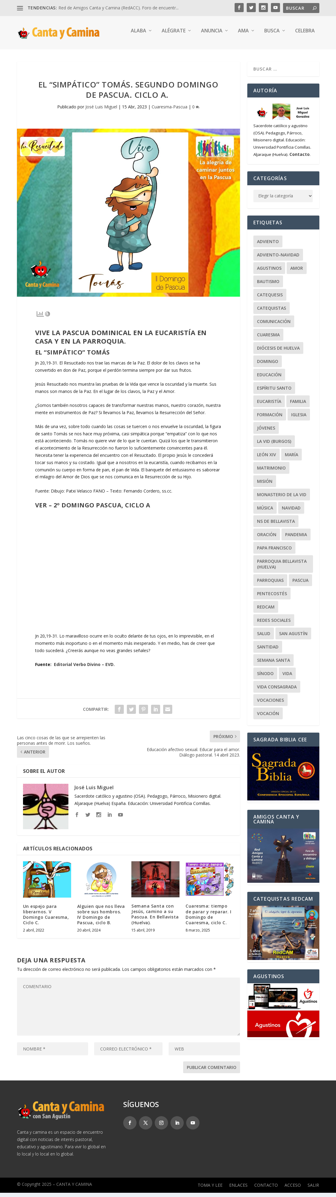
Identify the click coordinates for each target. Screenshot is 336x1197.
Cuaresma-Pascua (169, 111)
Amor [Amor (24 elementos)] (296, 272)
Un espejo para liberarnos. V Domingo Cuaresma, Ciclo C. (46, 919)
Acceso (293, 1189)
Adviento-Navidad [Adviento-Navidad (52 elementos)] (278, 259)
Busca (272, 35)
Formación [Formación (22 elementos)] (269, 419)
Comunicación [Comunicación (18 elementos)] (274, 325)
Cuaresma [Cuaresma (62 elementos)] (268, 339)
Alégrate (174, 35)
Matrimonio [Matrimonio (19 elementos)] (271, 472)
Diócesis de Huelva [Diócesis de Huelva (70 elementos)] (278, 352)
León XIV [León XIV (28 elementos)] (266, 459)
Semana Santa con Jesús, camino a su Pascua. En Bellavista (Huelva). (155, 918)
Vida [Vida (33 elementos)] (287, 678)
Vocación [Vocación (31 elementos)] (268, 718)
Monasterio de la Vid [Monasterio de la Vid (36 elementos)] (281, 499)
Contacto (266, 1189)
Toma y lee (210, 1189)
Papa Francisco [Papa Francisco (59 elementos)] (274, 552)
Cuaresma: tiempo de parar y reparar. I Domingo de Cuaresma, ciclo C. (209, 918)
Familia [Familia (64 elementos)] (298, 405)
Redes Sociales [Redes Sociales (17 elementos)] (274, 624)
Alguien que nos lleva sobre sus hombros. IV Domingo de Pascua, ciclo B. (101, 919)
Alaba (138, 35)
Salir (313, 1189)
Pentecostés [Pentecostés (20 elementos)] (272, 598)
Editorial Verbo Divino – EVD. (84, 668)
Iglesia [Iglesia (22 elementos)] (298, 419)
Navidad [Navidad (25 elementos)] (291, 512)
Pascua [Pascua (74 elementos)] (300, 584)
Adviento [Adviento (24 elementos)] (268, 246)
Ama (243, 35)
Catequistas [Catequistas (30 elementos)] (271, 312)
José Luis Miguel (101, 111)
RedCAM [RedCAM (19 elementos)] (266, 611)
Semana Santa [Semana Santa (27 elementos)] (273, 664)
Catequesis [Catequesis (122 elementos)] (270, 299)
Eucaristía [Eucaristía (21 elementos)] (269, 405)
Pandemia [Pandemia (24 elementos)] (296, 539)
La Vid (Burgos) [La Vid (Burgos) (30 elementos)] (274, 445)
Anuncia (211, 35)
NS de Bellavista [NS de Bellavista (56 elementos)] (276, 525)
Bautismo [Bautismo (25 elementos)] (268, 286)
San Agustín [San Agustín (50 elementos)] (293, 638)
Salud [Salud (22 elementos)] (263, 638)
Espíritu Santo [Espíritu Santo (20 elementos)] (274, 392)
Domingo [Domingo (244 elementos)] (267, 365)
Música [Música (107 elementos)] (265, 512)
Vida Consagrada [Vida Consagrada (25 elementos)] (277, 691)
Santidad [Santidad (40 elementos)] (267, 651)
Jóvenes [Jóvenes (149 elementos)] (266, 432)
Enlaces (238, 1189)
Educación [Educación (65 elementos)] (269, 379)
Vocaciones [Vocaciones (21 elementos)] (270, 704)
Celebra (305, 35)
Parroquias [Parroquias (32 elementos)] (270, 584)
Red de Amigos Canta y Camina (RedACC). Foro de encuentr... (118, 8)
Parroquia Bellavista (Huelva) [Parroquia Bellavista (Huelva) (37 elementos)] (282, 568)
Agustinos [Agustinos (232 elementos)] (269, 272)
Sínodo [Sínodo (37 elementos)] (265, 678)
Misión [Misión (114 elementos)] (264, 485)
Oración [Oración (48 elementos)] (266, 539)
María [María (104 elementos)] (291, 459)
